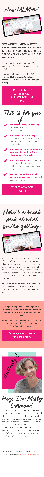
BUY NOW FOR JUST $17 (22, 189)
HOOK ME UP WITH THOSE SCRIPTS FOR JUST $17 (22, 95)
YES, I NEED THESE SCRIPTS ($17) (22, 335)
